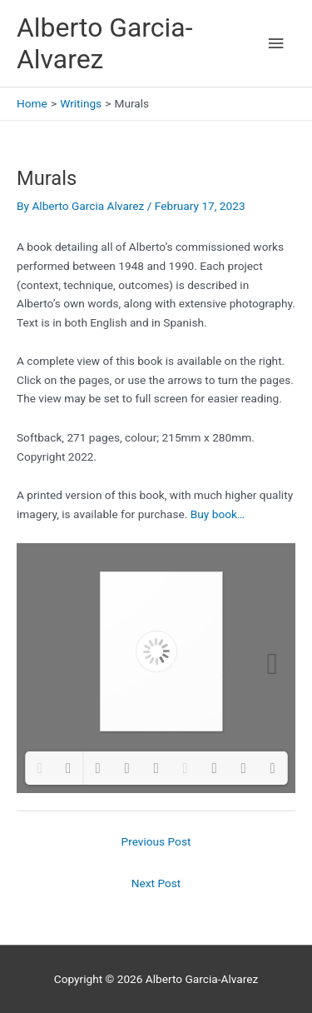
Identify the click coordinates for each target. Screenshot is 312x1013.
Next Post (156, 883)
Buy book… (218, 514)
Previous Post (156, 841)
